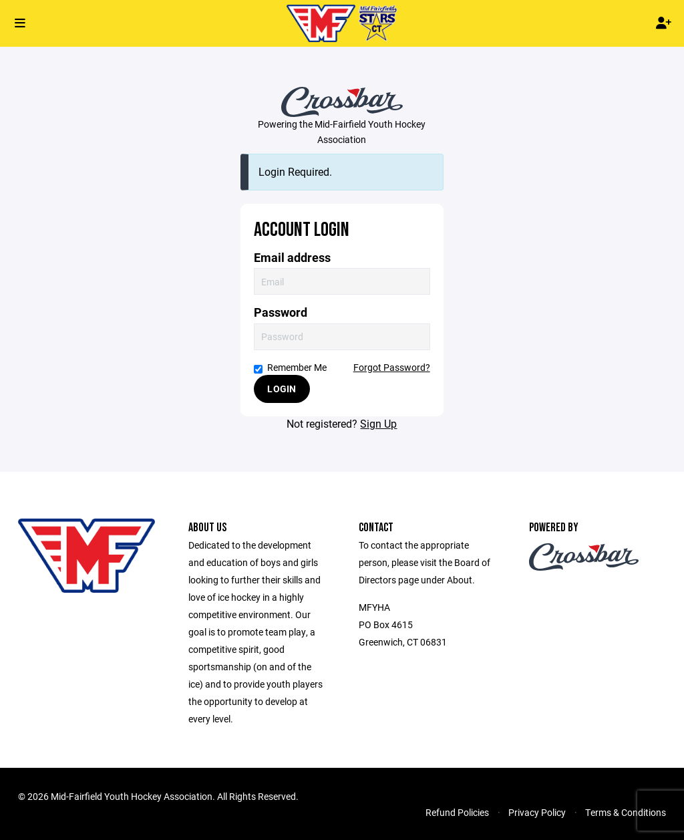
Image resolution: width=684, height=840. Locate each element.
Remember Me (290, 367)
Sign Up (378, 423)
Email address (292, 257)
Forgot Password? (391, 367)
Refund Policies (457, 812)
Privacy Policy (537, 812)
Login (281, 388)
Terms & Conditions (625, 812)
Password (280, 312)
